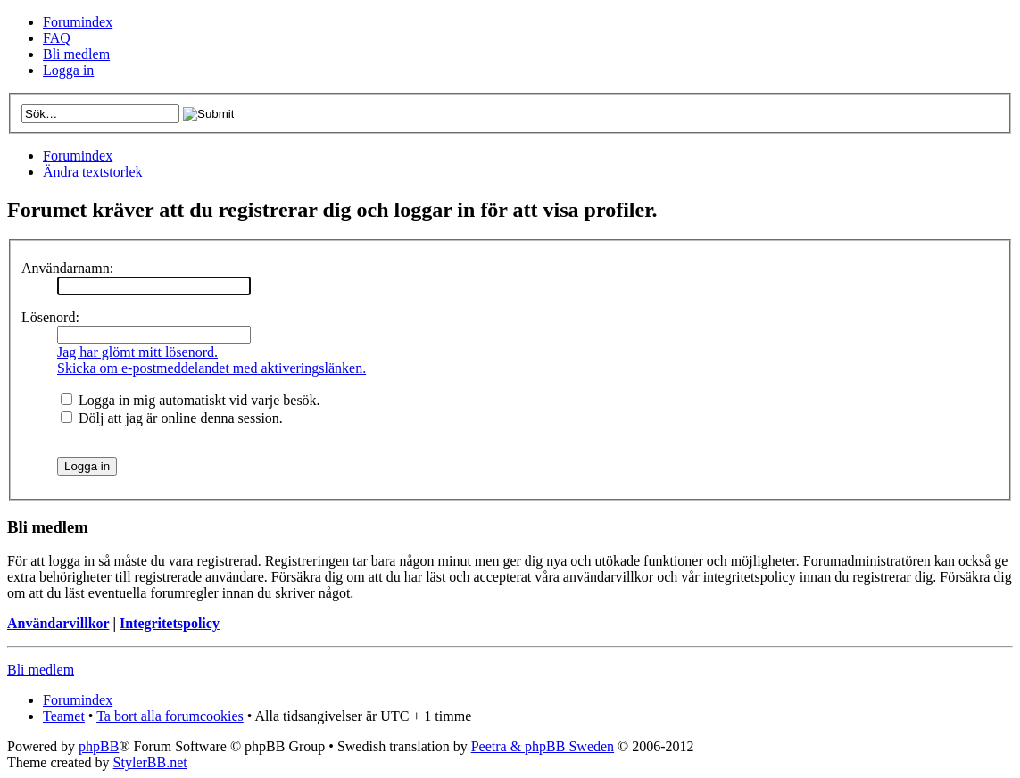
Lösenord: (50, 317)
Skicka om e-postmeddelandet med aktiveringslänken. (211, 368)
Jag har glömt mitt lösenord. (137, 352)
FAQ (56, 38)
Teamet (64, 716)
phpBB (99, 746)
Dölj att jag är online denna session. (172, 418)
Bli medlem (76, 54)
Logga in (68, 70)
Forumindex (77, 21)
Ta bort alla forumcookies (170, 716)
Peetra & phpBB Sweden (542, 746)
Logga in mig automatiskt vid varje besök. (190, 400)
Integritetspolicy (170, 623)
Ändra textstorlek (93, 171)
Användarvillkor (58, 623)
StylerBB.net (150, 762)
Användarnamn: (67, 268)
